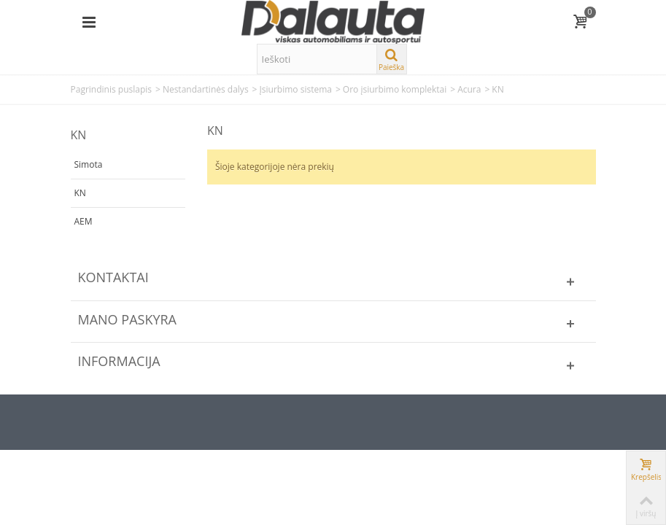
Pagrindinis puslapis (111, 89)
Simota (88, 164)
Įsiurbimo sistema (295, 89)
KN (80, 193)
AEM (83, 221)
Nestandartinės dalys (206, 89)
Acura (469, 89)
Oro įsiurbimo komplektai (394, 89)
